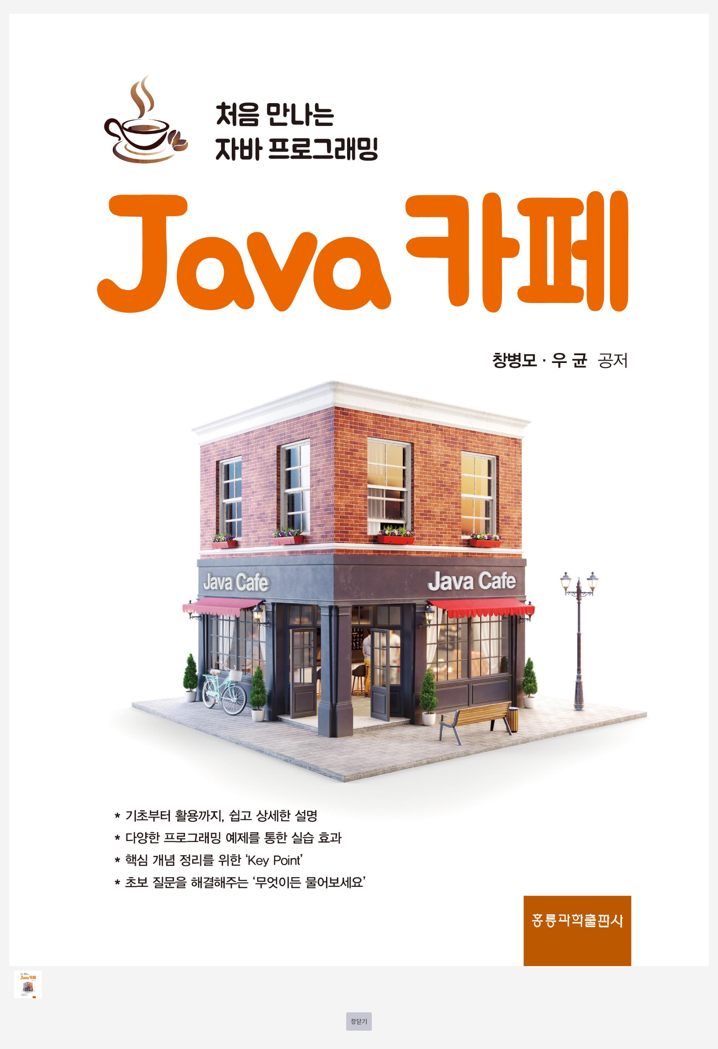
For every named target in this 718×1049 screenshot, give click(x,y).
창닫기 (359, 1021)
